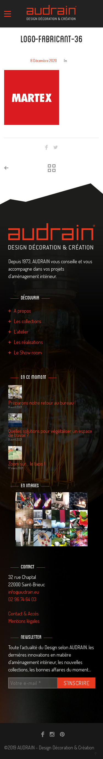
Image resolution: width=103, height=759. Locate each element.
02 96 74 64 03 (22, 599)
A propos (22, 311)
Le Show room (28, 352)
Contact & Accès (23, 613)
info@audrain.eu (23, 592)
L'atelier (21, 332)
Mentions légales (24, 621)
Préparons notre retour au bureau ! (42, 403)
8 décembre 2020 (43, 60)
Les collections (27, 321)
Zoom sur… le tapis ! (26, 464)
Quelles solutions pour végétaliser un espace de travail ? (50, 433)
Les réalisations (28, 342)
